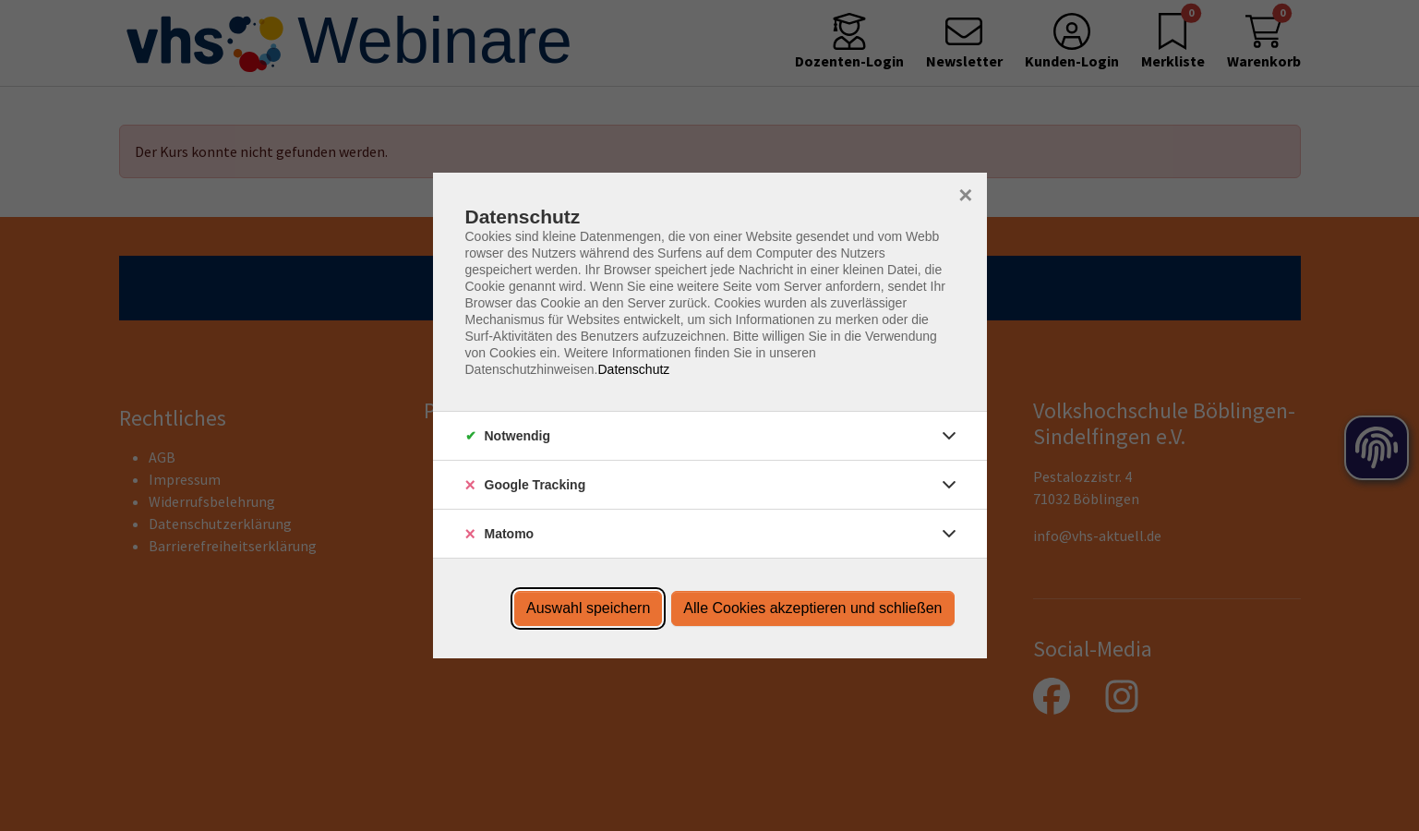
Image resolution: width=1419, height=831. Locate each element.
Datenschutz (633, 369)
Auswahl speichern (588, 608)
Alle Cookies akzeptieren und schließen (812, 608)
